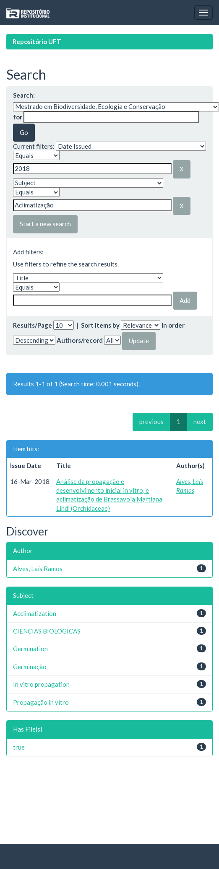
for (17, 117)
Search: (24, 95)
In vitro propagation (41, 684)
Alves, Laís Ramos (38, 568)
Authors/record (80, 340)
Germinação (30, 666)
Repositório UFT (37, 41)
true (19, 747)
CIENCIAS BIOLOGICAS (47, 631)
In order (173, 325)
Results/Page (32, 325)
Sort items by (100, 325)
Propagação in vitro (41, 702)
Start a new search (45, 224)
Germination (30, 648)
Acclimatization (34, 613)
